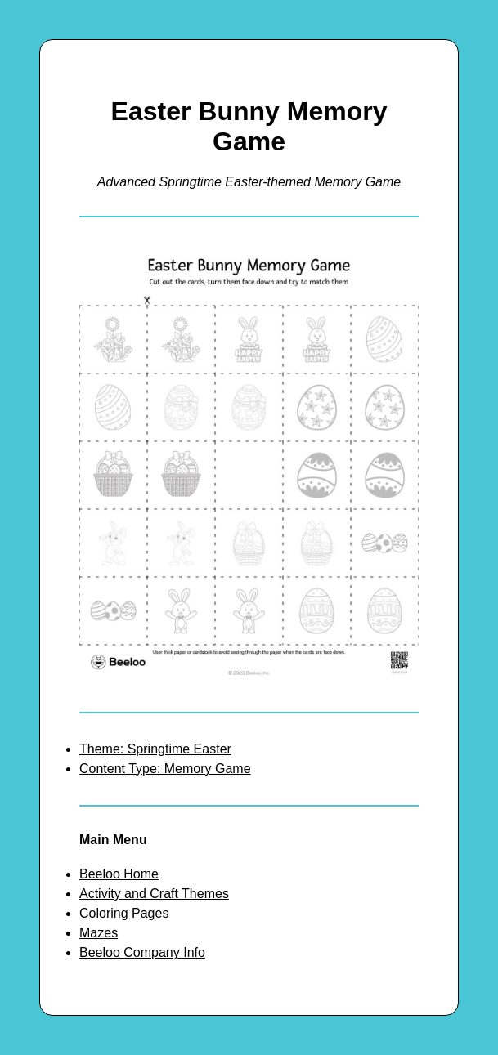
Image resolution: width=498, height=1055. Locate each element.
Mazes (98, 933)
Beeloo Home (119, 874)
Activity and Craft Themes (154, 894)
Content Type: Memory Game (165, 769)
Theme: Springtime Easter (155, 749)
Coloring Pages (123, 913)
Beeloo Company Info (142, 952)
